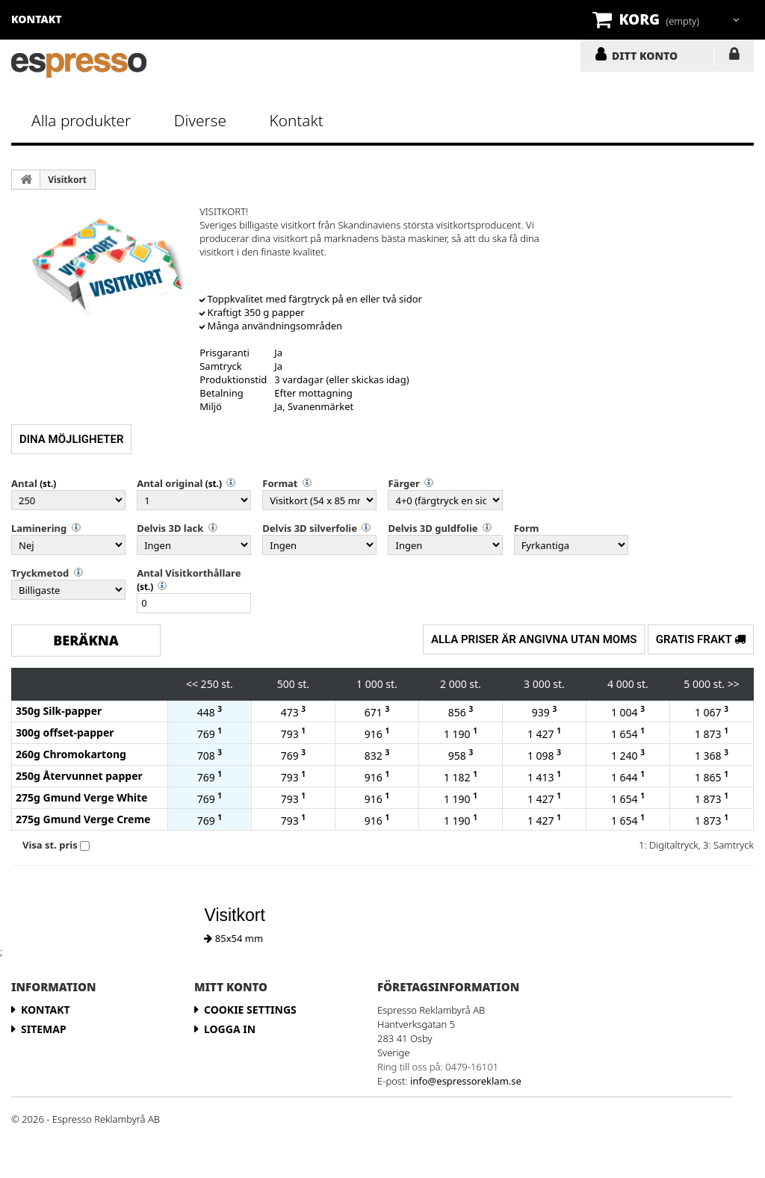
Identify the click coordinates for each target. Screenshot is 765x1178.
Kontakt (296, 120)
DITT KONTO (645, 55)
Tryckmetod (40, 573)
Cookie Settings (250, 1009)
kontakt (36, 19)
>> (734, 684)
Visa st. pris (50, 845)
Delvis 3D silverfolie (309, 528)
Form (526, 528)
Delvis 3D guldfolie (432, 528)
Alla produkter (81, 120)
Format (279, 483)
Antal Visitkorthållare (189, 573)
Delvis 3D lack (170, 528)
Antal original (169, 483)
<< (192, 684)
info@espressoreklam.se (465, 1081)
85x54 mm (233, 938)
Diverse (200, 120)
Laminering (38, 528)
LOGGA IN (734, 56)
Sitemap (43, 1029)
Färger (403, 483)
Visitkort (67, 179)
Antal (24, 483)
